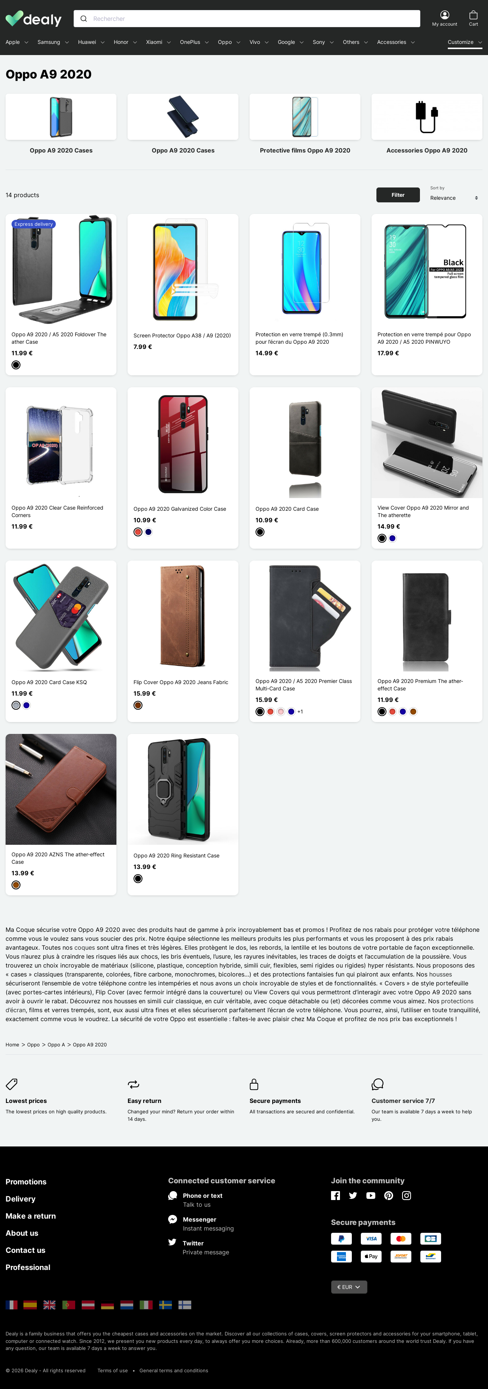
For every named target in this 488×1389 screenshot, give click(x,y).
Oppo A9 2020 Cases (61, 150)
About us (22, 1233)
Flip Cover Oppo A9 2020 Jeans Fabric (181, 682)
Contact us (25, 1250)
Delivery (21, 1198)
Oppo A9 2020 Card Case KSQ (49, 682)
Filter (398, 195)
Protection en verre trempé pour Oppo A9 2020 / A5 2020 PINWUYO (424, 338)
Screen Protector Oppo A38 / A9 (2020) (182, 335)
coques (84, 947)
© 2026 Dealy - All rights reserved (46, 1370)
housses (440, 974)
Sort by (437, 187)
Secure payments (275, 1100)
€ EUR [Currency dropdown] (348, 1287)
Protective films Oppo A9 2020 (305, 150)
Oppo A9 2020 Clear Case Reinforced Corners (57, 511)
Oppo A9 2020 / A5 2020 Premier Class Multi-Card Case (304, 685)
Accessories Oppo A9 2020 (427, 150)
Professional (28, 1267)
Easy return (144, 1100)
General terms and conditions (173, 1370)
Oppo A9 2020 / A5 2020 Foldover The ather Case (59, 338)
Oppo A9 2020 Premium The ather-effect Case (420, 685)
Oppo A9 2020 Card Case (287, 509)
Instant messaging (208, 1228)
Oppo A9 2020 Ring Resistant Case (176, 855)
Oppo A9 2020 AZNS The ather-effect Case (58, 858)
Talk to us (197, 1204)
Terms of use (112, 1370)
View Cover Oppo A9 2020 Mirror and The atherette (423, 511)
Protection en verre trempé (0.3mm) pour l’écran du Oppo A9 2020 (299, 338)
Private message (206, 1252)
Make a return (31, 1216)
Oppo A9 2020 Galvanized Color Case (180, 509)
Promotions (26, 1181)
